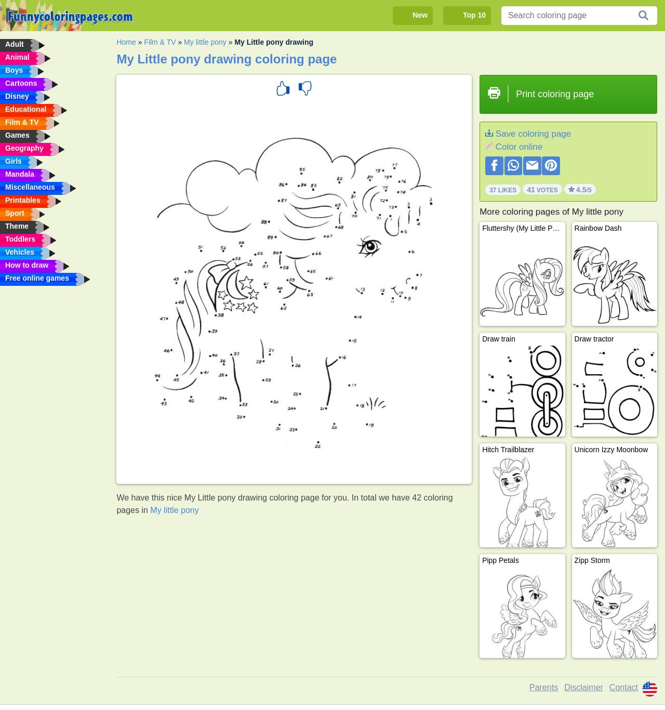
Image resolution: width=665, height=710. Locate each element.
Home (126, 42)
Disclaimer (583, 687)
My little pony (205, 42)
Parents (543, 687)
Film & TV (160, 42)
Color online (519, 147)
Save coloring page (533, 134)
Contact (623, 687)
